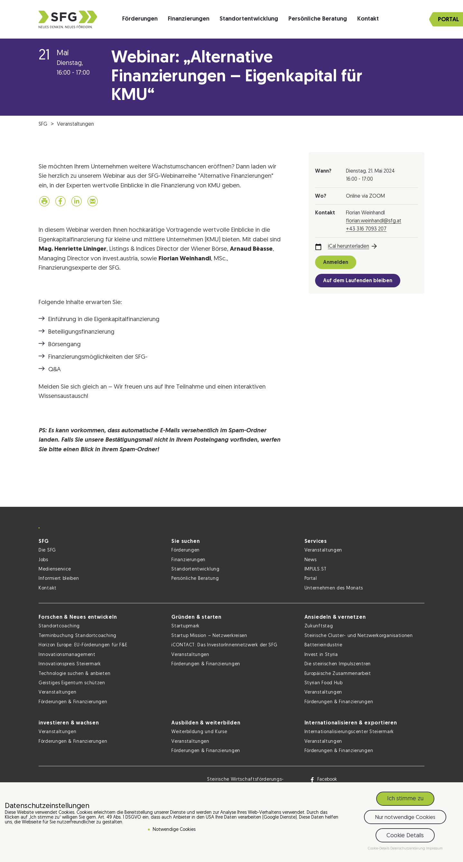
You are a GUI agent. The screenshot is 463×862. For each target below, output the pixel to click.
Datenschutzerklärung (408, 848)
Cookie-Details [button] (379, 848)
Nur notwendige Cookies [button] (405, 817)
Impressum (434, 848)
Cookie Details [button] (405, 836)
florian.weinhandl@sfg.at (373, 221)
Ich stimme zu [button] (405, 799)
